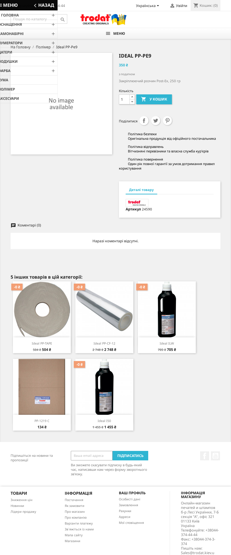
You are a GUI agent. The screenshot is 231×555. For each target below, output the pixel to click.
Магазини (72, 541)
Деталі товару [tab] (141, 189)
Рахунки (125, 511)
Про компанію (76, 517)
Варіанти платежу (79, 523)
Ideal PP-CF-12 (104, 343)
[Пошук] (39, 19)
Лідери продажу (23, 511)
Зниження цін (21, 500)
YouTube (215, 455)
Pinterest (167, 120)
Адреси (124, 517)
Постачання (74, 500)
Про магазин (75, 511)
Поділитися (143, 120)
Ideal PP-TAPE (42, 343)
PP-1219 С (42, 421)
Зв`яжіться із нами (79, 529)
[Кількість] (124, 99)
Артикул (133, 209)
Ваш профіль (132, 492)
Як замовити (74, 506)
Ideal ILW (167, 343)
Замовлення (128, 505)
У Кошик (154, 99)
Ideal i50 (104, 421)
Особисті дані (129, 499)
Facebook (204, 455)
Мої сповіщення (131, 522)
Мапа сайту (74, 535)
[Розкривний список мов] (148, 6)
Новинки (17, 506)
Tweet (155, 120)
